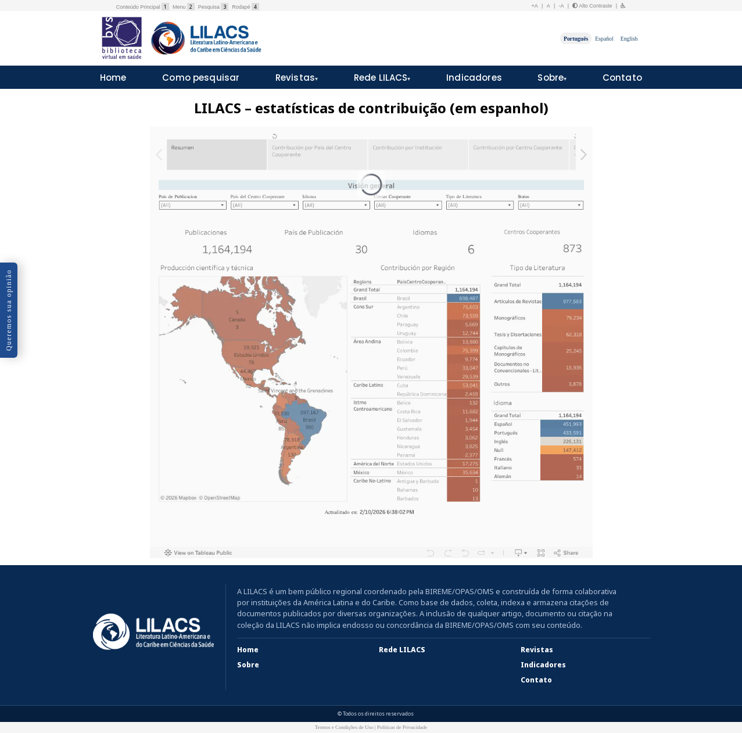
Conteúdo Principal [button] (142, 7)
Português (576, 38)
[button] (624, 6)
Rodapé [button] (245, 7)
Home (113, 77)
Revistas (295, 77)
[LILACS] (153, 631)
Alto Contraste (592, 6)
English (629, 38)
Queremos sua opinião (9, 310)
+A (535, 6)
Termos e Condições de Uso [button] (344, 727)
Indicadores (474, 77)
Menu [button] (184, 7)
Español (604, 38)
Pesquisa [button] (213, 7)
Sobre (550, 77)
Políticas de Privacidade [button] (402, 727)
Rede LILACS (381, 77)
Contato (622, 77)
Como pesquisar (200, 77)
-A (561, 6)
